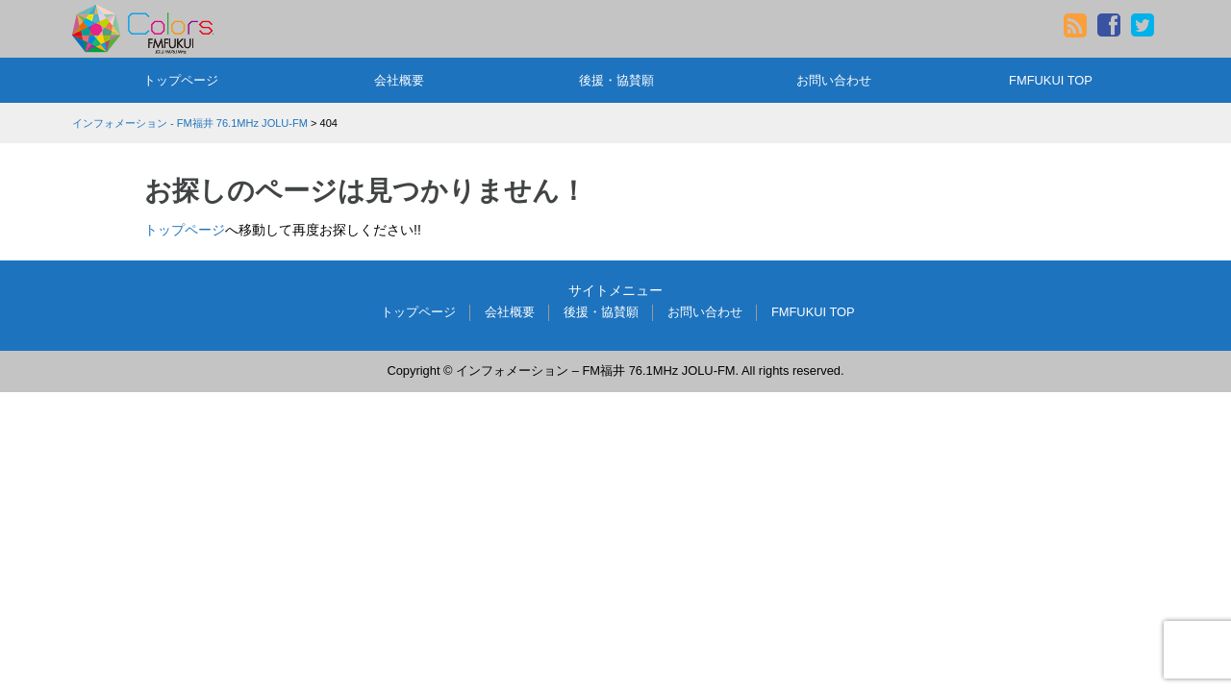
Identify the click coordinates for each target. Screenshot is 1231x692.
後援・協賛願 (616, 80)
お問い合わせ (833, 80)
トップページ (180, 80)
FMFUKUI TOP (1051, 80)
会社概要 (399, 80)
